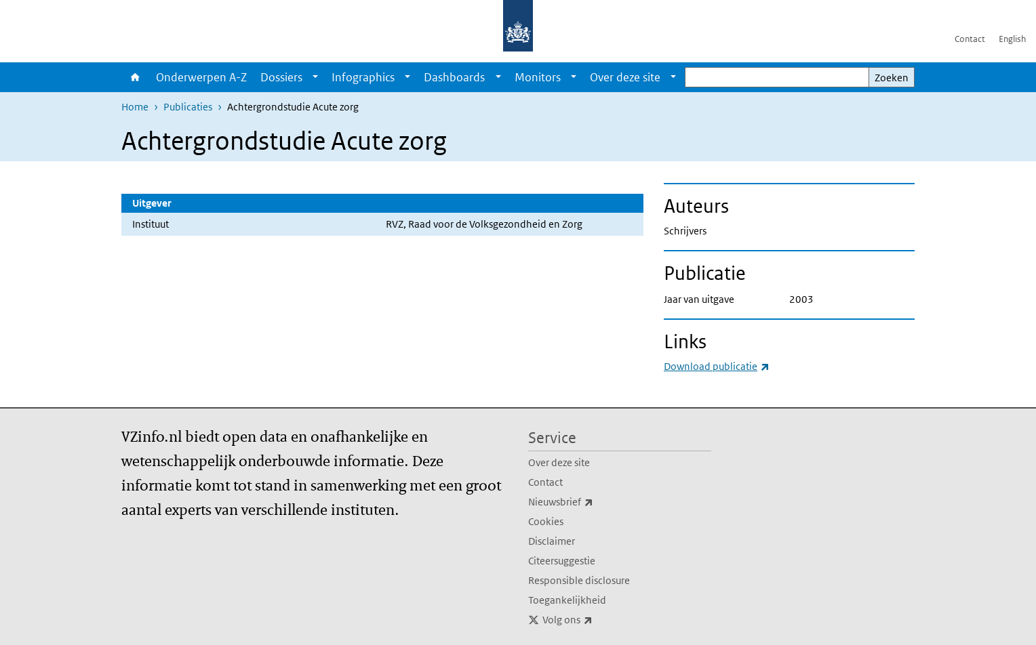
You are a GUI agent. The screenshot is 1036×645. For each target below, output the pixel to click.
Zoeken (892, 77)
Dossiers (281, 77)
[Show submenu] (315, 77)
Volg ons (597, 620)
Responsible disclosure (579, 580)
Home (135, 77)
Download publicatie (717, 366)
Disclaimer (551, 541)
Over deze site (625, 77)
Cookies (545, 521)
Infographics (363, 77)
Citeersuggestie (561, 560)
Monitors (538, 77)
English (1012, 39)
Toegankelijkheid (567, 600)
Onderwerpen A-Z (201, 77)
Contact (970, 39)
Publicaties (187, 106)
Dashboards (454, 77)
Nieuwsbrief (590, 502)
